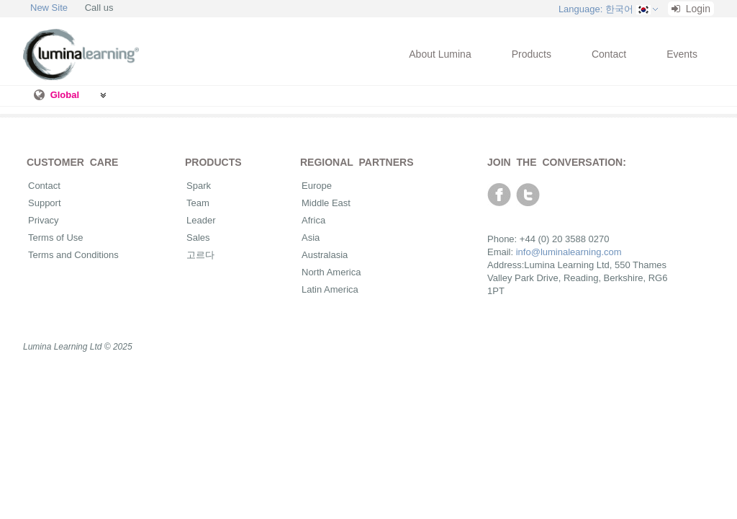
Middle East (326, 203)
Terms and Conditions (73, 254)
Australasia (325, 254)
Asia (311, 237)
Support (44, 203)
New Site (49, 7)
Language (596, 9)
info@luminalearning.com (569, 252)
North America (331, 272)
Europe (317, 185)
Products (531, 54)
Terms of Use (55, 237)
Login (691, 8)
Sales (198, 237)
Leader (200, 220)
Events (681, 54)
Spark (198, 185)
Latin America (330, 289)
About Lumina (440, 54)
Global (64, 94)
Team (197, 203)
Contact (609, 54)
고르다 (200, 254)
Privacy (43, 220)
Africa (313, 220)
